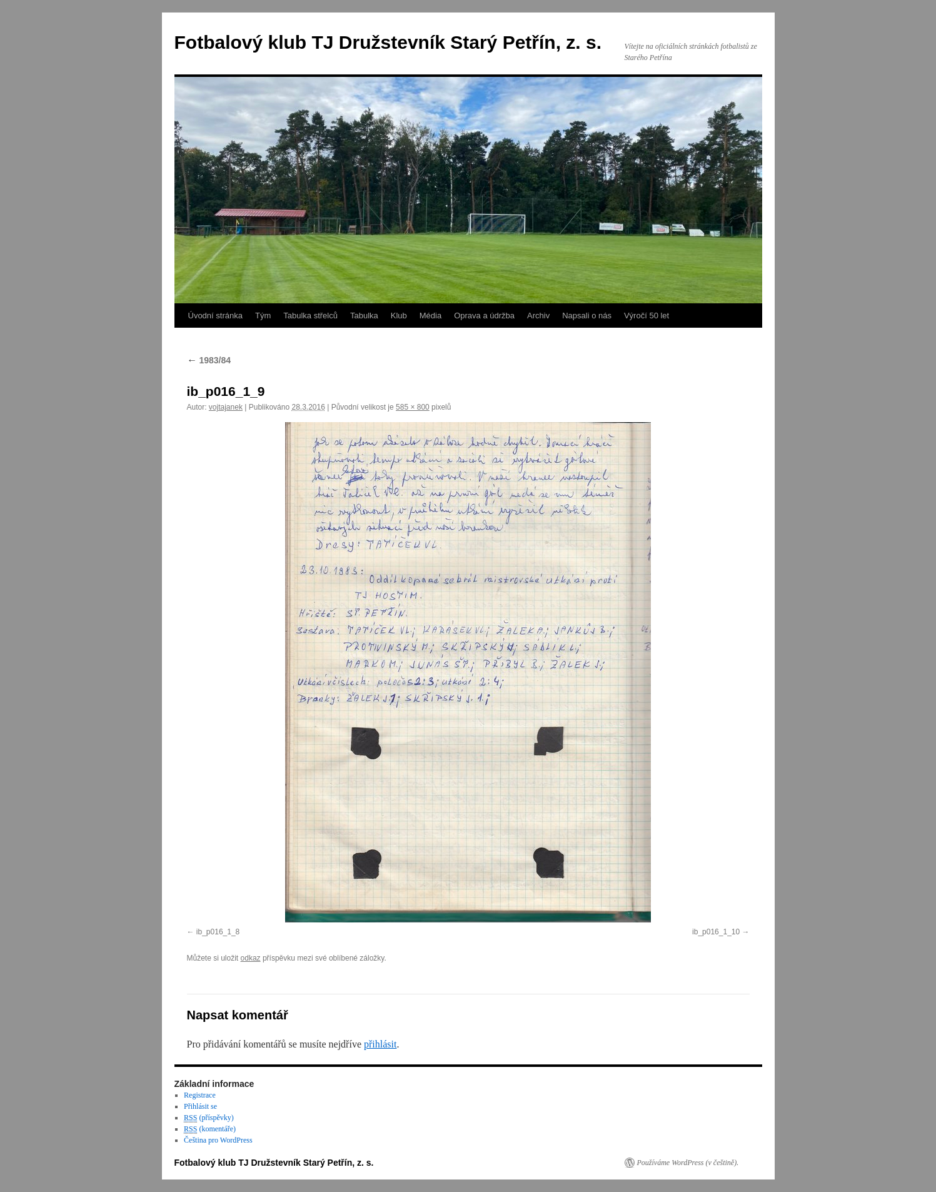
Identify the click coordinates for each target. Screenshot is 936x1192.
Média (430, 315)
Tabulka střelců (310, 315)
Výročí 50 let (646, 315)
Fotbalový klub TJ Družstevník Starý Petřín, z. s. (388, 42)
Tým (263, 315)
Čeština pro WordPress (218, 1140)
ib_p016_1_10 (716, 931)
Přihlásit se (200, 1106)
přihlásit (380, 1044)
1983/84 (209, 360)
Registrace (200, 1095)
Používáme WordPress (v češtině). (688, 1162)
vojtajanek (226, 407)
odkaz (251, 958)
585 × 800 (413, 407)
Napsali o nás (586, 315)
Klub (399, 315)
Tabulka (364, 315)
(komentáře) (210, 1129)
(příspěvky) (209, 1118)
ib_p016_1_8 (217, 931)
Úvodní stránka (215, 315)
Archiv (538, 315)
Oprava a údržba (484, 315)
